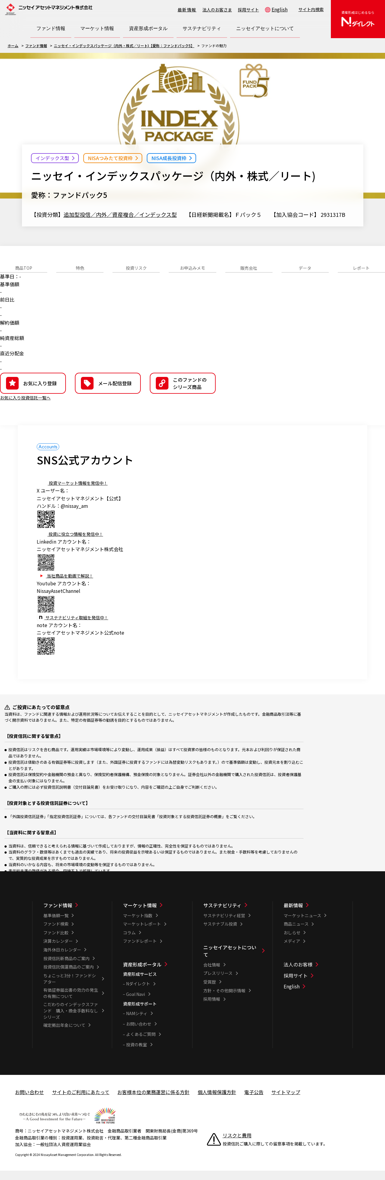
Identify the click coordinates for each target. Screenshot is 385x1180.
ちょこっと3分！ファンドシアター (69, 988)
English (280, 9)
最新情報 (187, 10)
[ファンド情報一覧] (73, 914)
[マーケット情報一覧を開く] (97, 28)
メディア (292, 950)
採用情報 (211, 1008)
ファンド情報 (36, 45)
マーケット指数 (137, 925)
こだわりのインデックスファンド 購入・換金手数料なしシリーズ (70, 1020)
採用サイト (248, 10)
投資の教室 (136, 1054)
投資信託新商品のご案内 (66, 968)
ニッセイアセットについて (229, 960)
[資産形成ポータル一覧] (153, 973)
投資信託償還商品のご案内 (68, 976)
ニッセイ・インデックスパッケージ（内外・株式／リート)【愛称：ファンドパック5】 (124, 45)
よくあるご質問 (141, 1043)
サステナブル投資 (220, 933)
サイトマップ (285, 1101)
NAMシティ (136, 1023)
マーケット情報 (140, 914)
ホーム (13, 45)
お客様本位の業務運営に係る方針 (153, 1101)
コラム (129, 942)
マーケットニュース (302, 925)
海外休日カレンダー (62, 959)
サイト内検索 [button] (311, 9)
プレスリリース (218, 982)
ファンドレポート (140, 950)
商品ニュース (296, 933)
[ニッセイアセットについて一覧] (234, 960)
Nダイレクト (138, 993)
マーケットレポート (142, 933)
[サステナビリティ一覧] (234, 914)
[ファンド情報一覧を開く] (50, 28)
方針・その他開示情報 (224, 1000)
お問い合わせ (138, 1033)
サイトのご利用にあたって (80, 1101)
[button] (183, 392)
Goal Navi (135, 1003)
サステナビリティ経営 (224, 925)
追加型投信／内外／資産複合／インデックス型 (120, 214)
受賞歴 (209, 991)
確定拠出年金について (64, 1034)
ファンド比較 (56, 942)
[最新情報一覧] (314, 914)
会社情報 (211, 974)
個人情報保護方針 (217, 1101)
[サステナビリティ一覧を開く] (202, 28)
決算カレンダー (58, 950)
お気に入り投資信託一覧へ (29, 406)
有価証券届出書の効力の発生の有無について (70, 1002)
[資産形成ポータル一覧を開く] (148, 28)
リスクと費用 (237, 1144)
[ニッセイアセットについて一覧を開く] (265, 28)
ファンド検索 (56, 933)
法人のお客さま (217, 10)
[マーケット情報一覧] (153, 914)
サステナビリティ (222, 914)
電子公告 (253, 1101)
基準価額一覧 (56, 925)
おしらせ (292, 942)
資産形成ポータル (142, 973)
